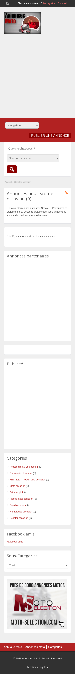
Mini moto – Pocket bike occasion (27, 479)
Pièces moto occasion (21, 498)
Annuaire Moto (13, 647)
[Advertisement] (37, 74)
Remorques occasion (21, 511)
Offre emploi (16, 492)
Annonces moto (35, 647)
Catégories (55, 647)
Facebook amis (15, 541)
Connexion (64, 3)
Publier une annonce (50, 135)
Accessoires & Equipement (24, 466)
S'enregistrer (49, 3)
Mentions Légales (37, 667)
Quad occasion (18, 505)
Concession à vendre (21, 473)
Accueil (8, 182)
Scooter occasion (19, 518)
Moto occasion (17, 486)
